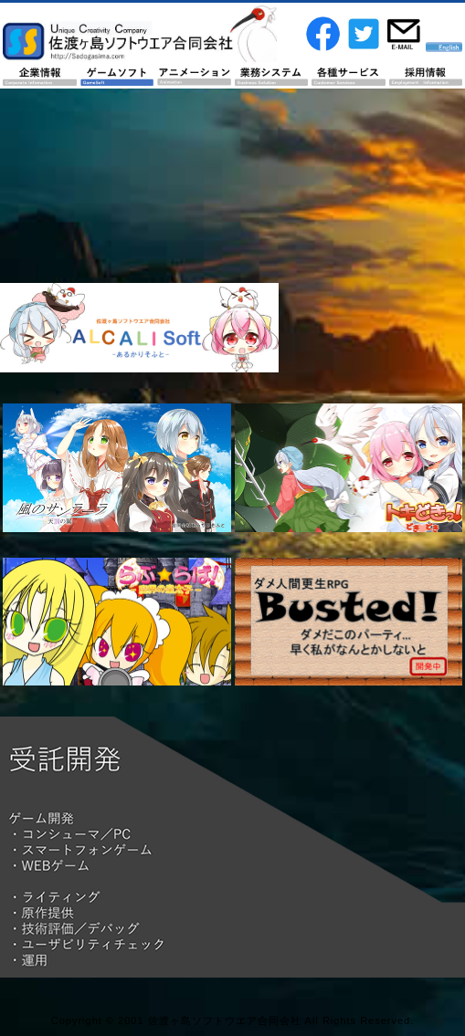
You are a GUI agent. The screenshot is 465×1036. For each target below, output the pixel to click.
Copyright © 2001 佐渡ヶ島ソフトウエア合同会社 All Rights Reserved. (233, 1020)
